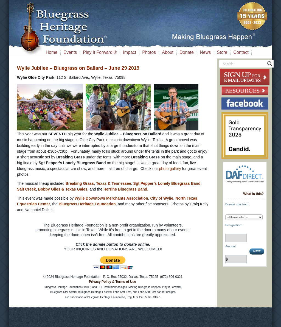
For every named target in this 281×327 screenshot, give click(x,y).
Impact (129, 52)
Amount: (231, 246)
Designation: (233, 225)
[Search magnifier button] (270, 64)
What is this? (253, 194)
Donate (186, 52)
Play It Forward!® (100, 52)
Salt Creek (26, 189)
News (205, 52)
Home (52, 52)
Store (222, 52)
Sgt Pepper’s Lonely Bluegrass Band (167, 183)
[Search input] (244, 64)
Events (70, 52)
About (167, 52)
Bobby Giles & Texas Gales (62, 189)
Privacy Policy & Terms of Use (112, 282)
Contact (241, 52)
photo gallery (170, 168)
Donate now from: (237, 204)
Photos (149, 52)
